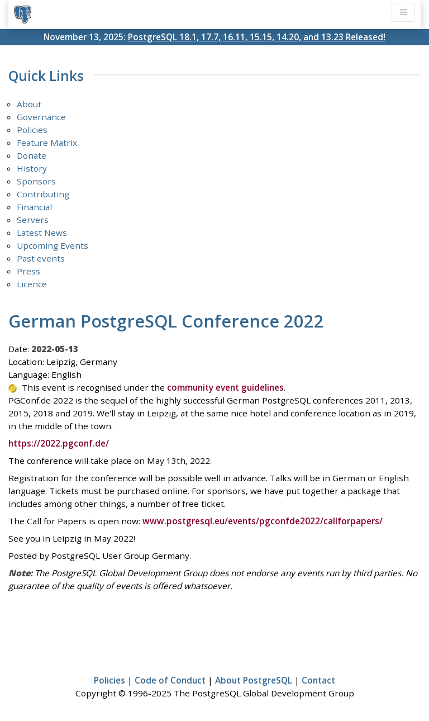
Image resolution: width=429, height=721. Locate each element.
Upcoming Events (52, 245)
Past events (41, 258)
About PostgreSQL (253, 680)
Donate (31, 155)
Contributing (43, 194)
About (29, 104)
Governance (41, 116)
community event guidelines (225, 387)
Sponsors (36, 181)
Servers (33, 219)
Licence (32, 284)
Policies (32, 129)
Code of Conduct (170, 680)
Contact (318, 680)
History (32, 168)
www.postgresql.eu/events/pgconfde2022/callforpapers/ (262, 520)
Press (28, 271)
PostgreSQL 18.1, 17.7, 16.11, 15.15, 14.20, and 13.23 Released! (256, 36)
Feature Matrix (47, 142)
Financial (34, 206)
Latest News (42, 232)
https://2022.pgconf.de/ (58, 443)
